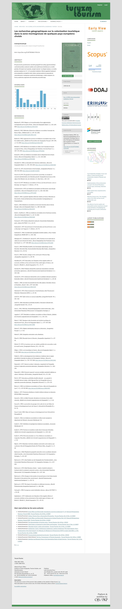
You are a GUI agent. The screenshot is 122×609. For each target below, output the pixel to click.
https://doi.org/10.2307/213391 (31, 171)
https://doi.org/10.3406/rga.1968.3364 (45, 165)
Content (31, 21)
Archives (22, 26)
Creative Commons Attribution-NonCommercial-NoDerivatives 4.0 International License (71, 123)
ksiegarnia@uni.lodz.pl (61, 583)
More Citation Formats (69, 151)
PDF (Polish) (68, 76)
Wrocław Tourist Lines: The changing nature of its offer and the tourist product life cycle (96, 198)
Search (103, 21)
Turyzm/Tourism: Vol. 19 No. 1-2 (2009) (60, 526)
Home (16, 21)
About (23, 21)
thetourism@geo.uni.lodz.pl (25, 577)
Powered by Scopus (96, 71)
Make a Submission (94, 141)
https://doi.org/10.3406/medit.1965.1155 (25, 134)
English (89, 42)
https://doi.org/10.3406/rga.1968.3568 (24, 217)
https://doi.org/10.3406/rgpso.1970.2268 (42, 243)
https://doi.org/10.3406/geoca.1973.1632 (25, 193)
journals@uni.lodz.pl (58, 575)
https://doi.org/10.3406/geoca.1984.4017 (39, 388)
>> (18, 545)
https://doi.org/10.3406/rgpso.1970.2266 (33, 151)
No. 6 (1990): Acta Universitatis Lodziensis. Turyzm (41, 26)
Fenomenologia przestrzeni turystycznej (38, 535)
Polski (88, 45)
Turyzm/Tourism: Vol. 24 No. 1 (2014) (58, 522)
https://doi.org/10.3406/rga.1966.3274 (24, 209)
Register (99, 5)
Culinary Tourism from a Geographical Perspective (41, 516)
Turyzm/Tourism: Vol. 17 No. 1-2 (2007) (68, 524)
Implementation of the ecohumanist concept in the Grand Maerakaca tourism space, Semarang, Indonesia (96, 184)
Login (106, 5)
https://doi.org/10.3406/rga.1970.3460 (24, 159)
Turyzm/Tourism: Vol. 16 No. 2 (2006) (27, 533)
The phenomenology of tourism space (38, 522)
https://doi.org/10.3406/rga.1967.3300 (24, 324)
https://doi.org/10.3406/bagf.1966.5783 (32, 143)
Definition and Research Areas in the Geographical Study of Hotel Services (47, 539)
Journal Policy (55, 21)
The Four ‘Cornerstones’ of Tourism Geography (48, 537)
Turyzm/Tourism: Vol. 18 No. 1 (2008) (71, 537)
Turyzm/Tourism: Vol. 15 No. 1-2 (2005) (65, 516)
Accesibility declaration (20, 586)
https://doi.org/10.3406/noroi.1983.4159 (25, 287)
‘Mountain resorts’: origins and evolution (38, 526)
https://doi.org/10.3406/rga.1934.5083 (31, 352)
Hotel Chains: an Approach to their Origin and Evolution (42, 524)
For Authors (42, 21)
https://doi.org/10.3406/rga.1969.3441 (45, 360)
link (59, 581)
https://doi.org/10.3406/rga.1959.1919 (27, 126)
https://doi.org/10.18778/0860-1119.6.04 (29, 52)
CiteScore (98, 65)
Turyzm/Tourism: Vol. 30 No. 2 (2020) (40, 514)
